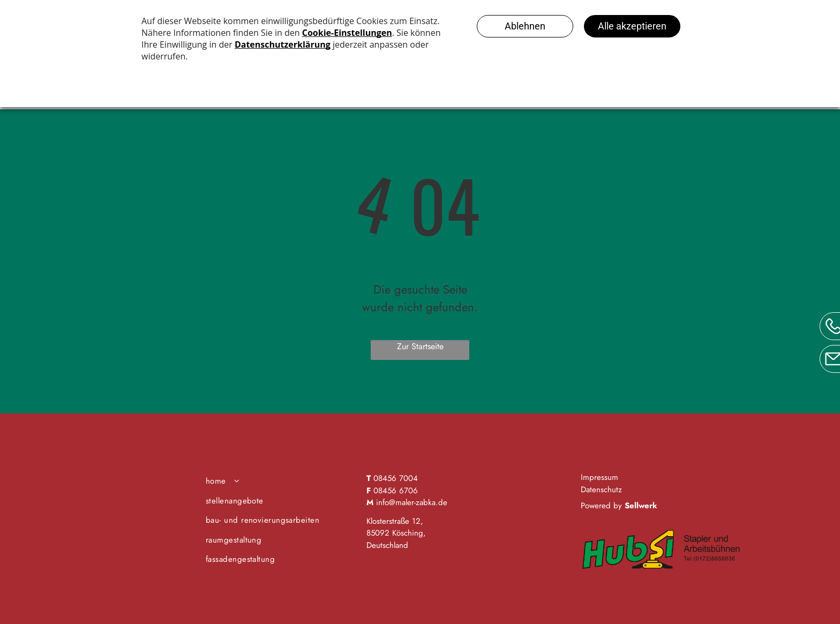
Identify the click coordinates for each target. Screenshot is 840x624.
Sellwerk (641, 506)
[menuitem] (282, 481)
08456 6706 (395, 491)
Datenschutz (601, 489)
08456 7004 (395, 478)
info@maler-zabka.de (411, 502)
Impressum (599, 477)
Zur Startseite (420, 346)
